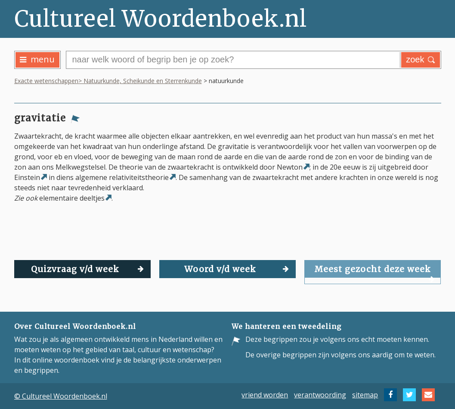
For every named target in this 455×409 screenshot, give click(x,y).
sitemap (365, 395)
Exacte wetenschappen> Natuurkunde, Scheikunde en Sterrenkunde (108, 81)
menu (37, 59)
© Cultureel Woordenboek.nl (60, 396)
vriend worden (264, 395)
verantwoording (320, 395)
